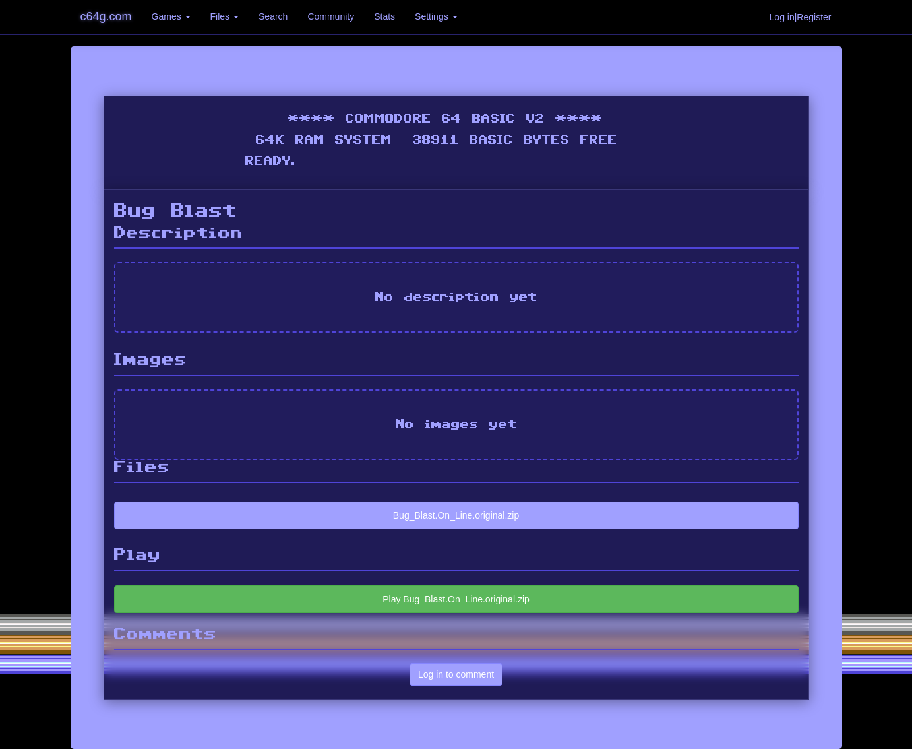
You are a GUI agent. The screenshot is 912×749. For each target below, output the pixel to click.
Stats (384, 16)
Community (330, 16)
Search (273, 16)
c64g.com (106, 16)
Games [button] (171, 16)
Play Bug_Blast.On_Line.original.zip (456, 599)
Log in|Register (801, 17)
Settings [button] (436, 16)
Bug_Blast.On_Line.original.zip (456, 515)
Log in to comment (456, 674)
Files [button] (224, 16)
